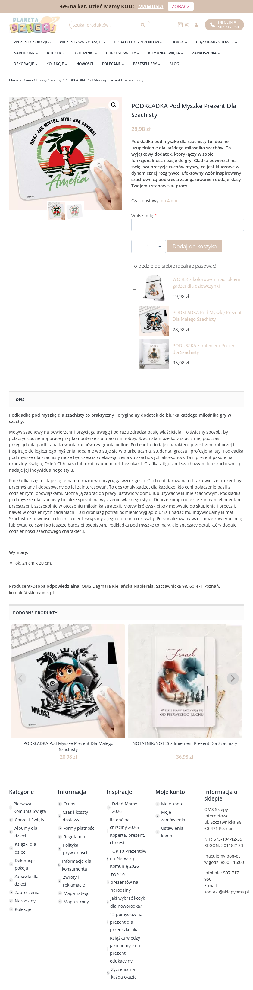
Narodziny (25, 901)
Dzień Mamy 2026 (124, 807)
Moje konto (172, 804)
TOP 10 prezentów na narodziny (124, 882)
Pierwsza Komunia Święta (30, 807)
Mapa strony (76, 902)
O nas (69, 804)
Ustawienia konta (172, 832)
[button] (113, 105)
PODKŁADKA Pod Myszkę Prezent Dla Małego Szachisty (68, 746)
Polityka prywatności (75, 848)
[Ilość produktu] (148, 247)
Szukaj (144, 26)
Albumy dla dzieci (25, 832)
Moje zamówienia (173, 816)
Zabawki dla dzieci (26, 880)
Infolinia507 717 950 (224, 25)
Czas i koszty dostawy (75, 816)
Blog (174, 63)
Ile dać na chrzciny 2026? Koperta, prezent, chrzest (127, 831)
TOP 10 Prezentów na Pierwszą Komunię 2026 (128, 858)
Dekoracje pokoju (25, 864)
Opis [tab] (20, 399)
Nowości (84, 63)
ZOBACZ (181, 6)
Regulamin (74, 836)
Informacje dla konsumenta (76, 864)
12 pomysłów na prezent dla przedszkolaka (126, 922)
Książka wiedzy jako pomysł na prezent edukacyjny (125, 949)
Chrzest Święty (29, 820)
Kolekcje (23, 909)
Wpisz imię (144, 215)
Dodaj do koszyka (195, 246)
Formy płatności (79, 828)
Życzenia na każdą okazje (124, 973)
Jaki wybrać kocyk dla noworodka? (127, 902)
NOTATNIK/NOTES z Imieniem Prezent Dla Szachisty (185, 743)
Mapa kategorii (79, 893)
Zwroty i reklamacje (74, 880)
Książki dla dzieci (25, 848)
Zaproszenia (27, 892)
